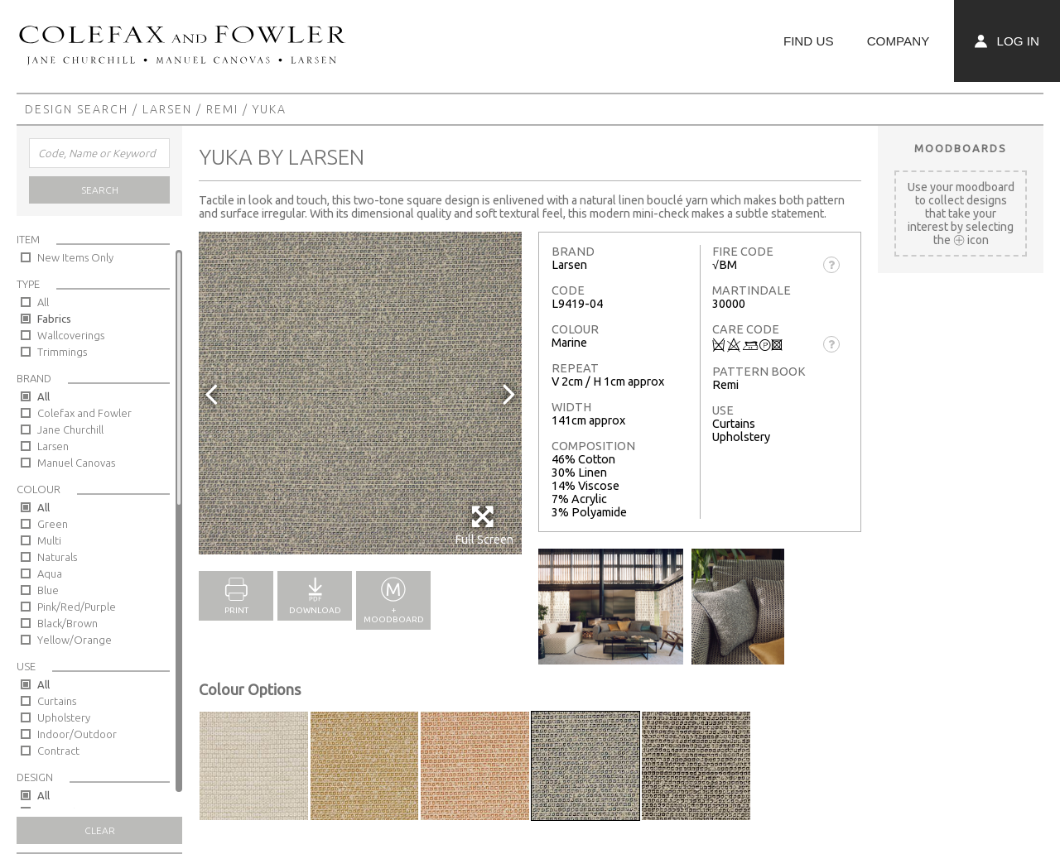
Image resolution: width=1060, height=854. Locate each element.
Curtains (56, 701)
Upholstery (63, 717)
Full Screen (484, 525)
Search (99, 190)
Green (52, 524)
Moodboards (960, 148)
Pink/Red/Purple (76, 606)
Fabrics (54, 318)
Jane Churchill (70, 429)
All (43, 302)
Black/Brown (67, 623)
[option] (360, 393)
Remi (222, 109)
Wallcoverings (70, 335)
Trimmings (62, 351)
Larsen (167, 109)
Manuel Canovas (76, 462)
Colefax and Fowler (84, 413)
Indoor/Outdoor (77, 734)
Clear (99, 830)
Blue (48, 590)
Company (898, 41)
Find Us (808, 41)
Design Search (76, 109)
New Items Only (75, 257)
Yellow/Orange (74, 639)
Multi (49, 540)
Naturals (57, 557)
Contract (58, 750)
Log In (1007, 41)
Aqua (49, 573)
